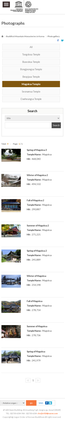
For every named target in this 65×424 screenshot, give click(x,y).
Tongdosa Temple (31, 54)
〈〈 (28, 380)
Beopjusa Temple (31, 76)
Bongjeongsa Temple (31, 69)
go (31, 403)
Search (56, 125)
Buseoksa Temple (31, 61)
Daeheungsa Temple (30, 98)
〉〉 (38, 380)
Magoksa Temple (31, 84)
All (31, 46)
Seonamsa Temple (31, 91)
